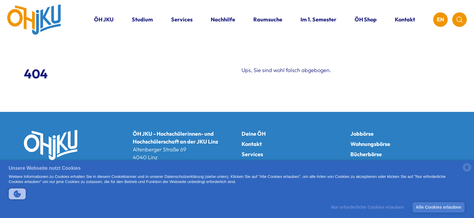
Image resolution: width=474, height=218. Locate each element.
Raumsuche (267, 19)
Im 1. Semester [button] (318, 19)
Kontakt (405, 19)
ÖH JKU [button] (104, 19)
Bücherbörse (366, 154)
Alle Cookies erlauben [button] (438, 207)
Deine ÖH (254, 133)
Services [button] (182, 19)
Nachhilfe (223, 19)
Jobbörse (362, 133)
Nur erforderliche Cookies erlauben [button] (367, 207)
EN (440, 19)
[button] (17, 193)
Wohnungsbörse (370, 144)
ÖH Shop (366, 19)
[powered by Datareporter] (467, 171)
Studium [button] (142, 19)
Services (252, 154)
